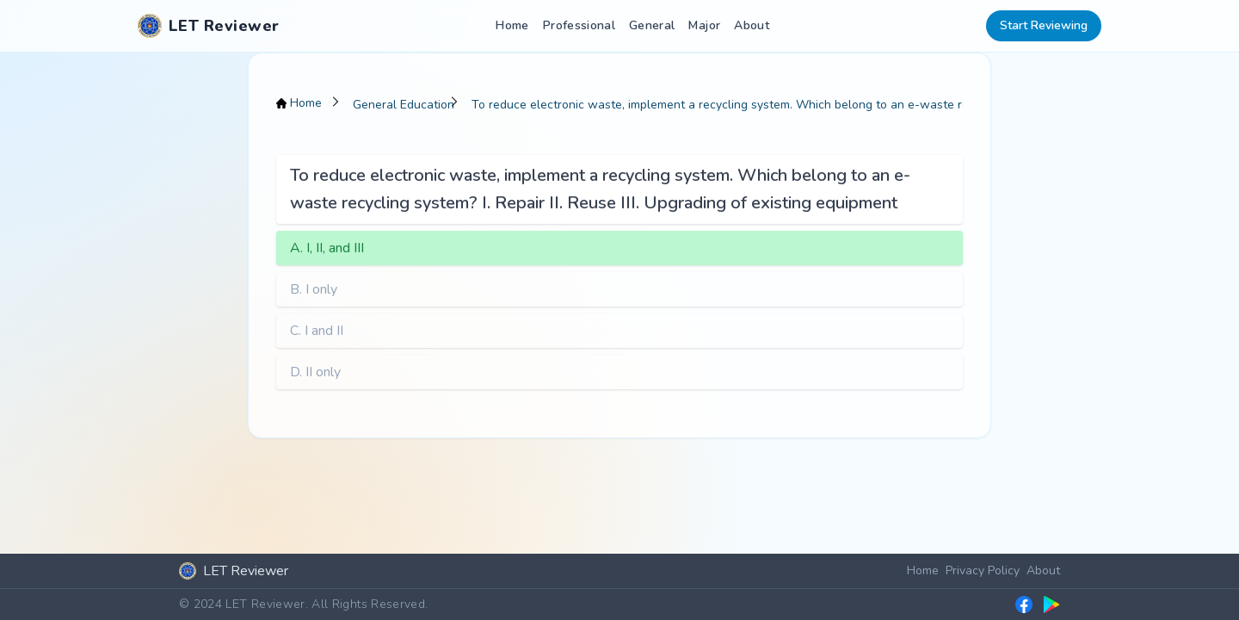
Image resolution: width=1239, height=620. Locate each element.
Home (512, 25)
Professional (579, 25)
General (652, 25)
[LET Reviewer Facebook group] (1023, 604)
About (751, 25)
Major (704, 25)
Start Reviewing (1044, 25)
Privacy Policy (983, 570)
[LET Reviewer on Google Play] (1051, 604)
